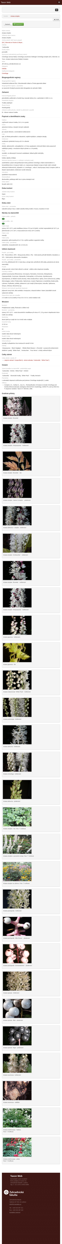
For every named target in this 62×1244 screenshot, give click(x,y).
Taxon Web (6, 2)
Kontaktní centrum (14, 1212)
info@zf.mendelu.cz (15, 1204)
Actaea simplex (15, 16)
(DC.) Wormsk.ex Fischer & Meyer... (12, 42)
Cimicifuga (5, 73)
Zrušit (56, 19)
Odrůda (4, 68)
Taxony (5, 16)
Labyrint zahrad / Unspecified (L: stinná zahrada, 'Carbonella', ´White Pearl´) (26, 360)
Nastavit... (8, 24)
